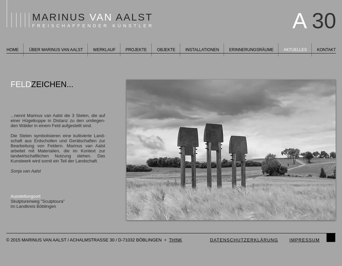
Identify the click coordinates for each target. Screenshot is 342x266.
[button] (231, 150)
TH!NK (175, 239)
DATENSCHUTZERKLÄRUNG (244, 239)
